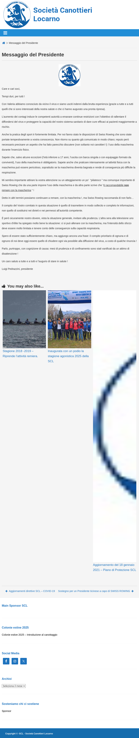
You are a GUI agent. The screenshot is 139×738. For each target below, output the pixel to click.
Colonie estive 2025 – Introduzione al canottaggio (29, 634)
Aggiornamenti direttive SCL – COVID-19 (30, 591)
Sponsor (6, 711)
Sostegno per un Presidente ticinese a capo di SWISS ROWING (96, 591)
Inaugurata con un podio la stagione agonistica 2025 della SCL (68, 356)
